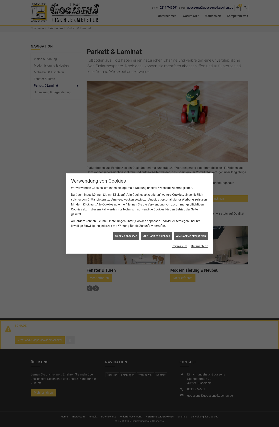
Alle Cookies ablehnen (156, 200)
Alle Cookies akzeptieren (191, 200)
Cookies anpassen (126, 200)
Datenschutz (199, 211)
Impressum (179, 211)
